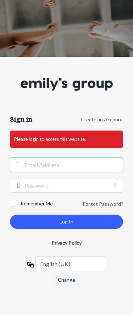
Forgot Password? (103, 204)
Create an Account (102, 119)
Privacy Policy (66, 243)
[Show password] (116, 185)
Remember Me (37, 203)
